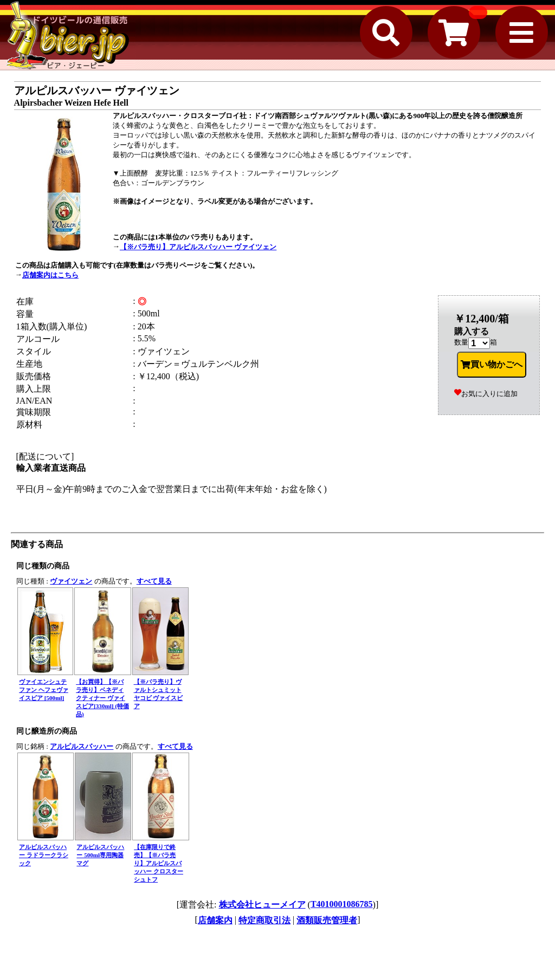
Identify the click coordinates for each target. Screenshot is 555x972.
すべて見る (154, 581)
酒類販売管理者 (326, 920)
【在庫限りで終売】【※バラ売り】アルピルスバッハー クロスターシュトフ (158, 863)
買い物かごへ (491, 365)
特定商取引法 (264, 920)
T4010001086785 (342, 904)
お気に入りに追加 (486, 394)
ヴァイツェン (71, 581)
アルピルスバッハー (81, 746)
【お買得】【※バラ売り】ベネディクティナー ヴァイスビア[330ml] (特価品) (102, 697)
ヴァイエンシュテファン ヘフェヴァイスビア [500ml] (43, 689)
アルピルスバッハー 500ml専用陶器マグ (100, 855)
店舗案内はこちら (50, 275)
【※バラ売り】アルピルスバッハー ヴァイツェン (198, 247)
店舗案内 (215, 920)
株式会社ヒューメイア (262, 904)
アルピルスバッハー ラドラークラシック (43, 855)
